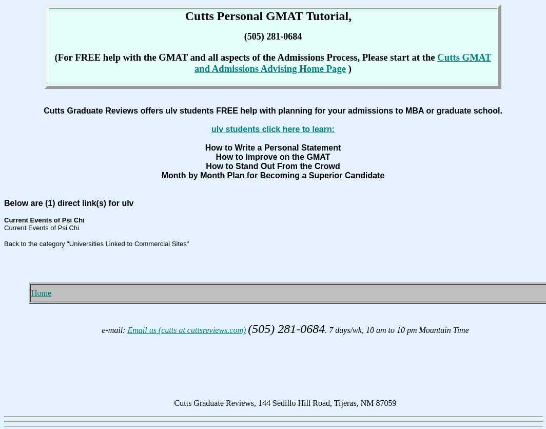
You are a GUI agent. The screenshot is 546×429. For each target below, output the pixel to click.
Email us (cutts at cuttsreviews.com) (186, 330)
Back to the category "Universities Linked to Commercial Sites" (96, 244)
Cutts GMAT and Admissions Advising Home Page (342, 63)
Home (41, 293)
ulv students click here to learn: (273, 129)
